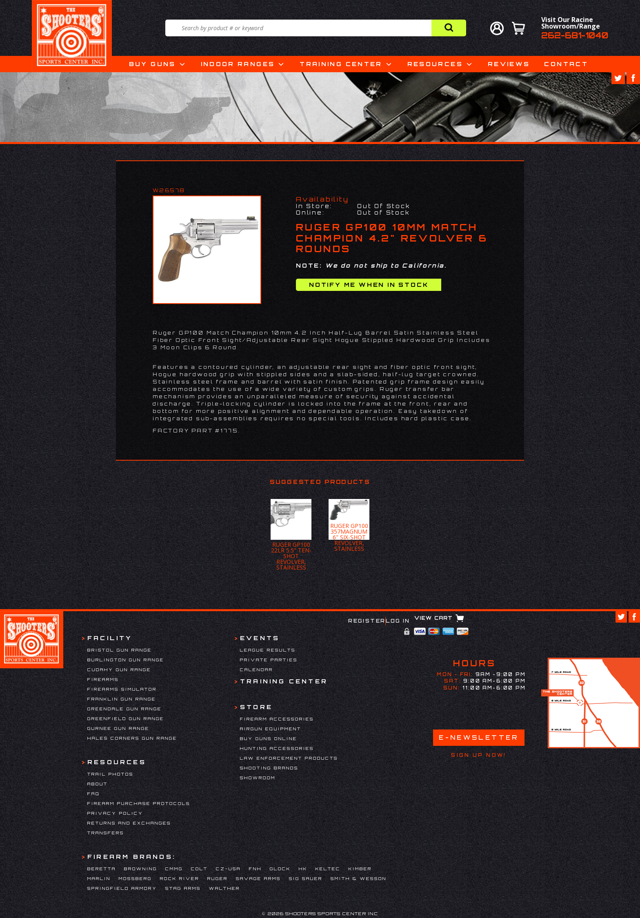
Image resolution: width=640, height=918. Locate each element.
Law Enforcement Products (289, 758)
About (97, 783)
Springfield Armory (122, 888)
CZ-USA (228, 868)
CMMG (174, 868)
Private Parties (269, 659)
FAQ (93, 793)
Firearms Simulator (122, 689)
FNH (255, 868)
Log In (398, 621)
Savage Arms (258, 878)
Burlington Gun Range (125, 659)
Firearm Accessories (277, 718)
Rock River (179, 878)
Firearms (103, 679)
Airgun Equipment (270, 728)
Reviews (509, 63)
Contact (566, 63)
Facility (110, 637)
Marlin (99, 878)
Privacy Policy (115, 813)
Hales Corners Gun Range (132, 738)
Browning (140, 868)
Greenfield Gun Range (125, 718)
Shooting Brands (269, 767)
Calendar (256, 669)
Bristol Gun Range (119, 649)
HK (303, 868)
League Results (268, 649)
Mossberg (135, 878)
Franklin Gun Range (121, 698)
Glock (280, 868)
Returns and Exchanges (129, 822)
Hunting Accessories (277, 748)
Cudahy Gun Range (119, 669)
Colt (199, 868)
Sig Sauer (305, 878)
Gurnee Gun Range (118, 728)
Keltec (328, 868)
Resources (435, 63)
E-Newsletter (479, 737)
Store (256, 706)
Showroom (258, 777)
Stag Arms (183, 888)
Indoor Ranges (238, 63)
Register (366, 621)
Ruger (217, 878)
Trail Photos (110, 774)
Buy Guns (152, 63)
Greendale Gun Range (124, 708)
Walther (224, 888)
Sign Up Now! (478, 755)
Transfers (105, 832)
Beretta (101, 868)
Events (260, 637)
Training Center (341, 63)
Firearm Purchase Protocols (138, 803)
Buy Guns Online (268, 738)
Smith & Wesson (359, 878)
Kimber (360, 868)
